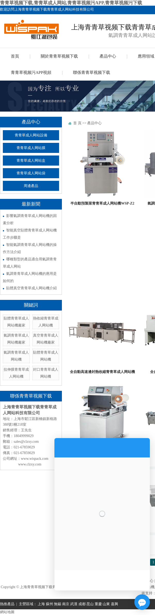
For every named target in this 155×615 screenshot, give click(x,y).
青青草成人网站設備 (31, 135)
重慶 (98, 604)
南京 (65, 604)
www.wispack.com (34, 459)
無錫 (57, 604)
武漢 (73, 604)
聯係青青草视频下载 (91, 72)
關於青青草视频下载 (59, 56)
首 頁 (77, 123)
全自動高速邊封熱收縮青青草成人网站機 (102, 372)
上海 (41, 604)
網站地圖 (7, 612)
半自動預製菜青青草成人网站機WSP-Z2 (102, 203)
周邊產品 (31, 186)
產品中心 (108, 56)
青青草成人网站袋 (31, 173)
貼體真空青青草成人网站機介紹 (31, 288)
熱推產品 (7, 604)
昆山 (90, 604)
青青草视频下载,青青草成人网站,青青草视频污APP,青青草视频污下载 (71, 2)
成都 (82, 604)
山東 (106, 604)
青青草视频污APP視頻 (31, 72)
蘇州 (49, 604)
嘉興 (114, 604)
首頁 (15, 56)
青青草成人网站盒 (31, 160)
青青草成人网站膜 (31, 148)
